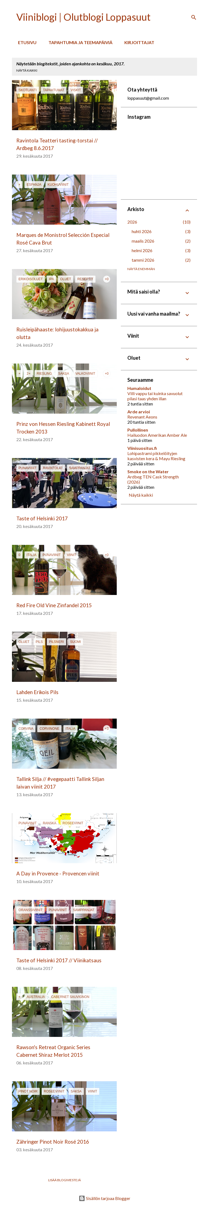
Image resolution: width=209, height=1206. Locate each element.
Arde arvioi (138, 411)
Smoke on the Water (148, 471)
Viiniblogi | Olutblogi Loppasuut (83, 17)
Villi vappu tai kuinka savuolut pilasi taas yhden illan (155, 396)
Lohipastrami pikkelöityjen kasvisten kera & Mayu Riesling (156, 456)
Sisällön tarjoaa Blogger (104, 1198)
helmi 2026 (142, 250)
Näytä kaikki (26, 70)
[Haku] (193, 17)
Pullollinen (137, 429)
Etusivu (25, 42)
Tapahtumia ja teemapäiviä (79, 42)
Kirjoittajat (138, 42)
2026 (132, 221)
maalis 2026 (143, 240)
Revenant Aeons (142, 416)
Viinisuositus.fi (142, 448)
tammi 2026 (143, 259)
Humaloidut (139, 388)
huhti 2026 (142, 231)
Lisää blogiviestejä (64, 1180)
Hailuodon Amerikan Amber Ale (157, 435)
